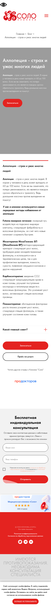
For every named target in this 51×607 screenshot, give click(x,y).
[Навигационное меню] (46, 15)
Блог (30, 33)
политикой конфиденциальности (32, 470)
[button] (12, 103)
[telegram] (26, 543)
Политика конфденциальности (25, 534)
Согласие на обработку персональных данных (25, 536)
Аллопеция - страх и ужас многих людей (25, 37)
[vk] (31, 543)
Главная (20, 33)
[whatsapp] (20, 543)
